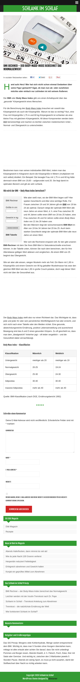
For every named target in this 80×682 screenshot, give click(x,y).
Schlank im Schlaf (40, 8)
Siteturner (52, 678)
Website (8, 482)
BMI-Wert (67, 225)
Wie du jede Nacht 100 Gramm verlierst (23, 556)
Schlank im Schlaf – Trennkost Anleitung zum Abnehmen (31, 601)
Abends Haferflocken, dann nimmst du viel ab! (26, 551)
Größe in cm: (12, 207)
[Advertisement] (40, 149)
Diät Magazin (12, 526)
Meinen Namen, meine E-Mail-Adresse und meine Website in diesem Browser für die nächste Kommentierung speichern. (36, 499)
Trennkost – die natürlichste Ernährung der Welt (27, 606)
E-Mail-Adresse (11, 470)
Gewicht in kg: (12, 217)
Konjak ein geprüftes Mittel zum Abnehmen (25, 572)
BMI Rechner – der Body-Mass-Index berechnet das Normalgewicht (36, 591)
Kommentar (10, 430)
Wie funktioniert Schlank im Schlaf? (22, 612)
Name (8, 458)
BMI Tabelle (11, 235)
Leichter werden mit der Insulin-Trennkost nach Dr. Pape (31, 596)
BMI (10, 646)
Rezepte (9, 532)
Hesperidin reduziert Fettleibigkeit (21, 561)
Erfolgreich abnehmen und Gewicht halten (25, 566)
